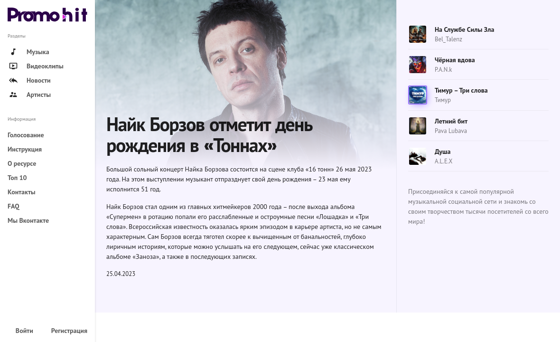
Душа (442, 151)
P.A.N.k (443, 70)
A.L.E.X (443, 161)
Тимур (443, 100)
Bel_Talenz (448, 39)
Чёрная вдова (455, 60)
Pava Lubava (451, 131)
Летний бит (451, 121)
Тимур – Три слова (461, 90)
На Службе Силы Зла (464, 29)
